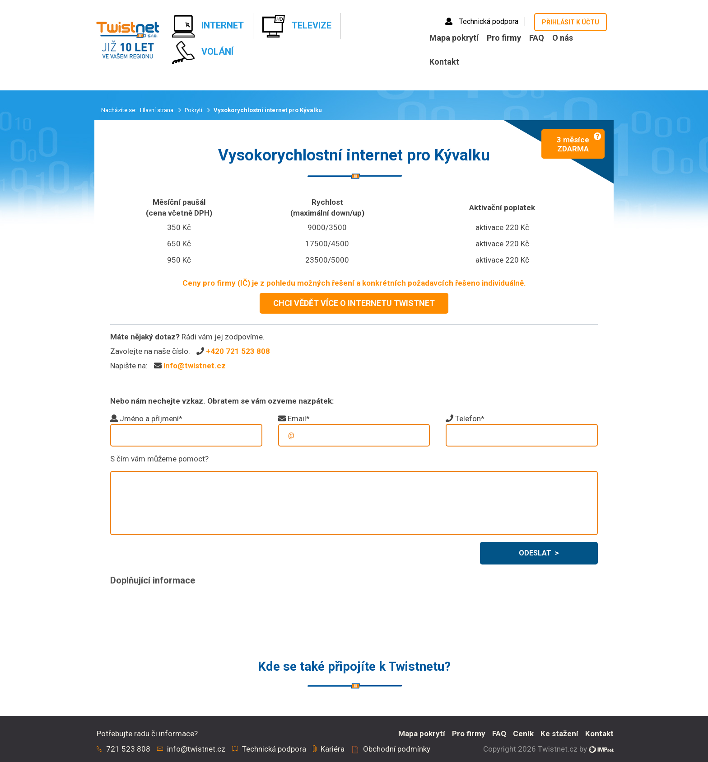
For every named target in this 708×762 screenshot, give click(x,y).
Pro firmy (504, 37)
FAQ (536, 37)
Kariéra (333, 748)
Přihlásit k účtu (570, 22)
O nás (562, 37)
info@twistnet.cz (194, 365)
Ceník (523, 733)
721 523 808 (128, 748)
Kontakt (444, 61)
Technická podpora (482, 21)
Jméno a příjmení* (151, 418)
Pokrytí (194, 110)
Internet (208, 26)
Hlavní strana (157, 110)
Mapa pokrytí (454, 37)
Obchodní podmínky (396, 748)
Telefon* (469, 418)
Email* (299, 418)
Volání (202, 52)
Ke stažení (559, 733)
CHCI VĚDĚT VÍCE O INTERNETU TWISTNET (354, 303)
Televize (296, 26)
